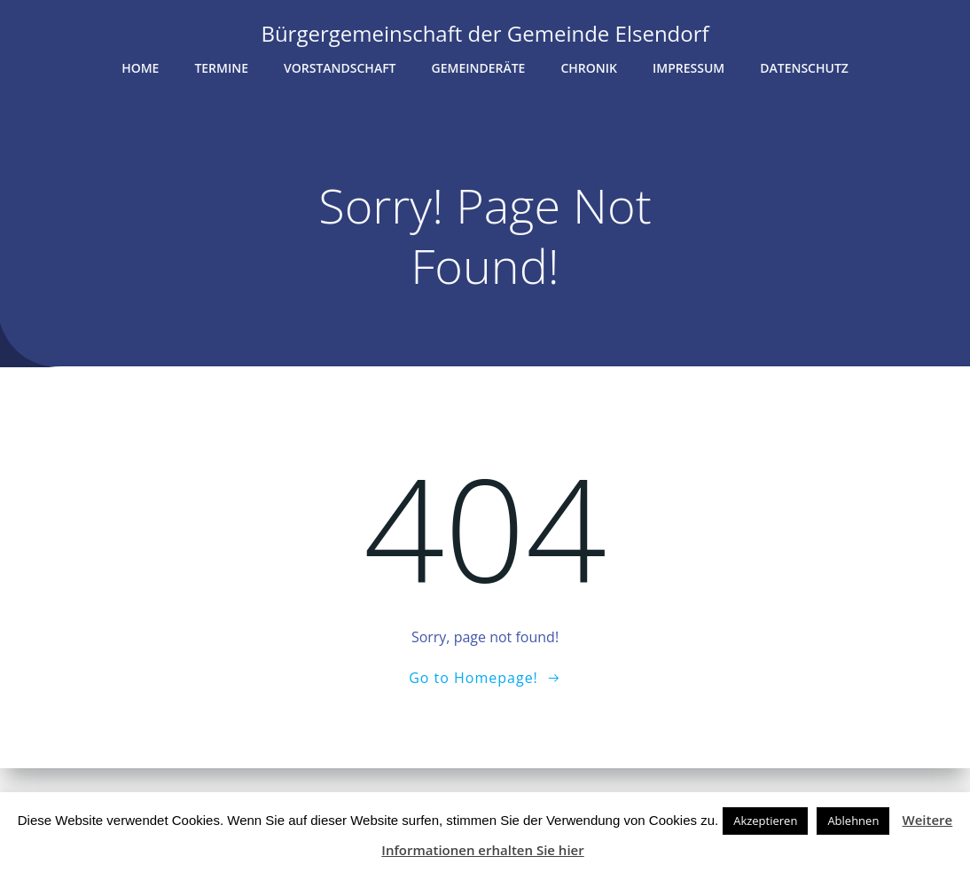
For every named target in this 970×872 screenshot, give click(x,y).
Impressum (688, 67)
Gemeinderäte (479, 67)
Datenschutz (804, 67)
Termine (221, 67)
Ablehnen (853, 821)
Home (140, 67)
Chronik (588, 67)
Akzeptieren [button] (765, 821)
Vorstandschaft (340, 67)
